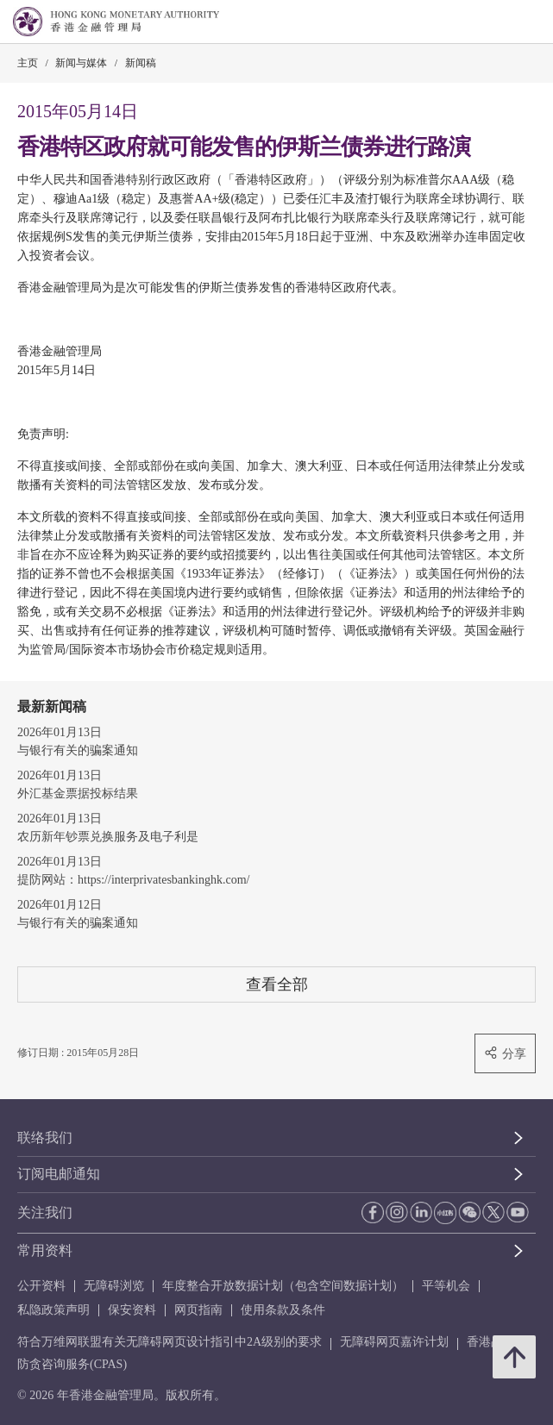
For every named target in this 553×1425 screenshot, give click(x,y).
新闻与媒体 (81, 63)
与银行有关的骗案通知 (77, 750)
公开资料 (41, 1285)
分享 (505, 1053)
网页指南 (198, 1309)
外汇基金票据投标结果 (77, 793)
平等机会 (446, 1285)
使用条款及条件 (283, 1309)
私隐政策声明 (53, 1309)
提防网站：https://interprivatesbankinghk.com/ (133, 879)
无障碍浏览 (114, 1285)
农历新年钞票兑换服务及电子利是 (107, 836)
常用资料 (44, 1250)
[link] (496, 22)
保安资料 (132, 1309)
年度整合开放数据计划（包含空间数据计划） (283, 1285)
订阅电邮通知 (58, 1173)
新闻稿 (140, 63)
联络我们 (44, 1137)
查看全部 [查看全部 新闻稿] (277, 984)
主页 (27, 63)
